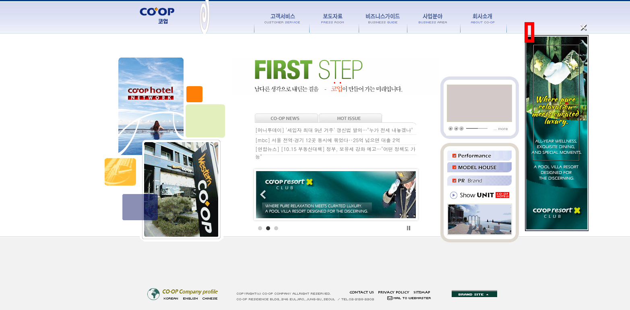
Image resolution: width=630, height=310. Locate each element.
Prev (266, 194)
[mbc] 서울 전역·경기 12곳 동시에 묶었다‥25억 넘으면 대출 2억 (327, 139)
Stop (409, 228)
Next (405, 194)
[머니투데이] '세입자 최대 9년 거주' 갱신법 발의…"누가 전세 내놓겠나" (334, 129)
